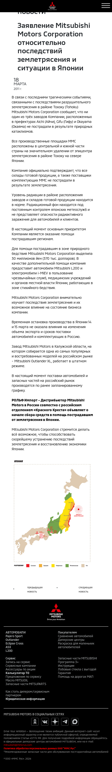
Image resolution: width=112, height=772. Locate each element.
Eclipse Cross (14, 643)
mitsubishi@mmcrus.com (18, 744)
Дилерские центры (71, 639)
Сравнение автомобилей (75, 636)
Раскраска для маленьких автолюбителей (76, 645)
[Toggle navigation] (106, 5)
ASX (8, 647)
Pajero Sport (14, 636)
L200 (9, 650)
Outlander (12, 639)
